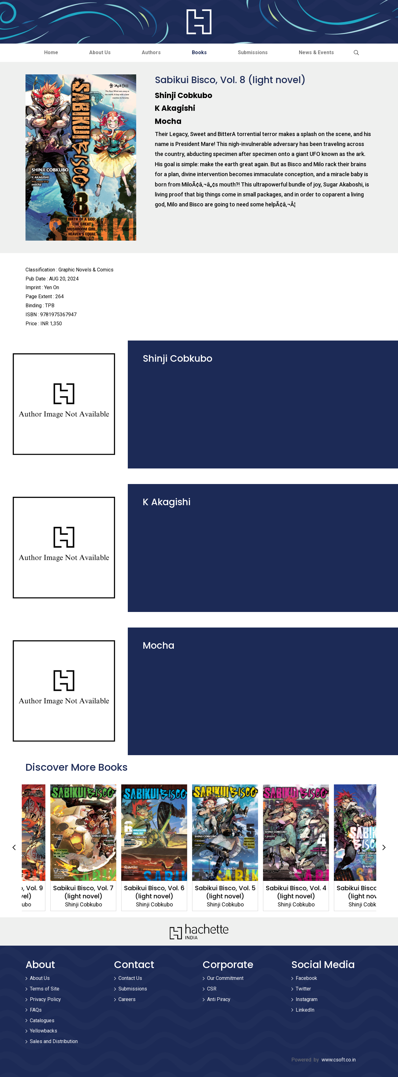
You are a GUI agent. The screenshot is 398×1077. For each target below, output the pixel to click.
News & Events (316, 52)
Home (51, 52)
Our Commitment (225, 978)
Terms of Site (44, 989)
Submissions (253, 52)
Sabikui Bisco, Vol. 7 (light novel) (128, 892)
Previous (14, 847)
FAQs (36, 1010)
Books (199, 52)
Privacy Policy (45, 999)
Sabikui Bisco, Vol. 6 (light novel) (199, 892)
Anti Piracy (218, 999)
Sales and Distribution (54, 1041)
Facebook (306, 978)
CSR (211, 989)
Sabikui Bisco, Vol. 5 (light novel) (270, 892)
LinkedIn (305, 1010)
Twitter (303, 989)
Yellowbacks (43, 1031)
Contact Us (130, 978)
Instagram (306, 999)
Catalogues (42, 1020)
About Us (100, 52)
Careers (127, 999)
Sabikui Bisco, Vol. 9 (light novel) (57, 892)
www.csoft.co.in (339, 1060)
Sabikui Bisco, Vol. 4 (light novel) (341, 892)
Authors (151, 52)
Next (384, 847)
